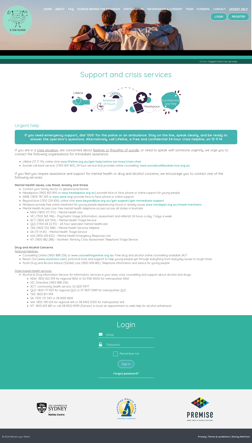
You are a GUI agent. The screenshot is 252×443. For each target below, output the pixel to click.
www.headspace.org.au (78, 193)
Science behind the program (98, 9)
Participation (134, 9)
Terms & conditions (219, 436)
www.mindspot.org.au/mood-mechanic (174, 204)
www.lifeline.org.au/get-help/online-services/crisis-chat (100, 161)
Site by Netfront (241, 436)
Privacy (202, 436)
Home (48, 9)
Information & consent (164, 9)
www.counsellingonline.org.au (92, 255)
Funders (203, 9)
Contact (219, 9)
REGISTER (238, 16)
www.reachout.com (52, 259)
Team (189, 9)
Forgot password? (126, 373)
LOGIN (219, 16)
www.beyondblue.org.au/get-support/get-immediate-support (120, 200)
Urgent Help (238, 9)
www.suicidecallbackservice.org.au (165, 165)
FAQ (71, 9)
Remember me (129, 353)
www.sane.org (62, 197)
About (60, 9)
